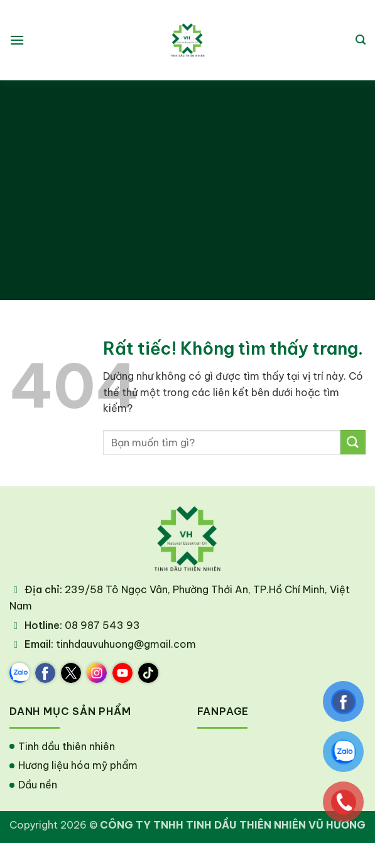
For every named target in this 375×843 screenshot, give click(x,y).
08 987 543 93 (102, 625)
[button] (16, 39)
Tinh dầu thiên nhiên (66, 746)
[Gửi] (353, 442)
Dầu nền (37, 784)
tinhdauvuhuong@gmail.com (126, 644)
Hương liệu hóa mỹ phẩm (78, 765)
